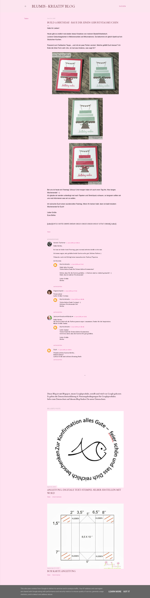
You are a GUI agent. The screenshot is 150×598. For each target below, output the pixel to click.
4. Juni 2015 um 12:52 (80, 316)
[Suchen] (122, 6)
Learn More (115, 591)
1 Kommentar (56, 575)
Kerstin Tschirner (59, 243)
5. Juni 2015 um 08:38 (77, 299)
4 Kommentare (56, 497)
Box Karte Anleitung (61, 571)
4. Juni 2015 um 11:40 (77, 264)
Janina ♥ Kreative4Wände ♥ (63, 316)
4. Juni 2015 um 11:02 (70, 291)
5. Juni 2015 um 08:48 (77, 327)
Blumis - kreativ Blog (53, 6)
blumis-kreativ (65, 264)
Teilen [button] (26, 18)
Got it (126, 591)
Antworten (57, 286)
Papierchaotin (58, 291)
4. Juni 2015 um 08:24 (73, 243)
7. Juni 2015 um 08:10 (64, 349)
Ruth (55, 350)
